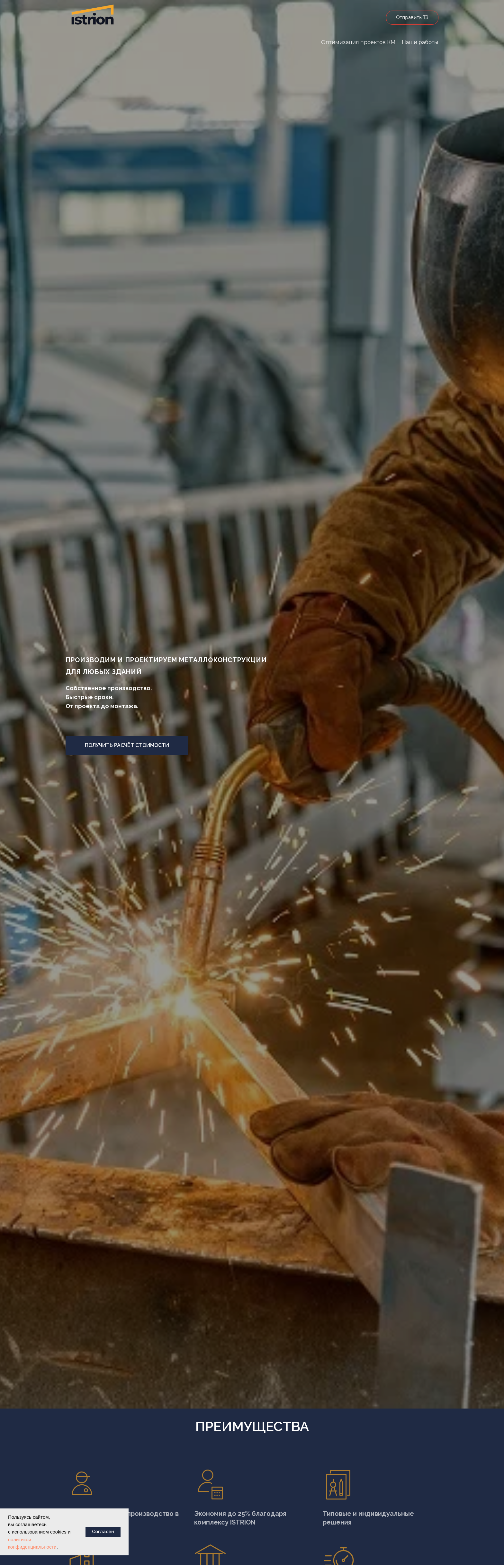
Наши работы (420, 42)
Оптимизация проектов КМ (358, 42)
